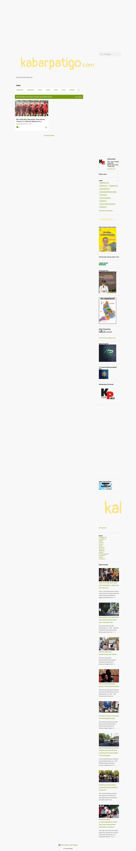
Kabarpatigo (111, 159)
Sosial (63, 90)
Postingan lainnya (49, 135)
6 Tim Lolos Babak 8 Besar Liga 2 (107, 204)
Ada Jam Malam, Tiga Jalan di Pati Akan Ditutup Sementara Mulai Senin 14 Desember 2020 (109, 620)
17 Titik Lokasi (103, 194)
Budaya (101, 552)
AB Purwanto (103, 207)
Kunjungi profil (111, 169)
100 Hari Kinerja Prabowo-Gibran (108, 192)
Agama (56, 90)
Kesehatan (102, 555)
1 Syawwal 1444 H (113, 185)
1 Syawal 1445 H (103, 185)
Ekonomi (71, 90)
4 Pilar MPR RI (103, 201)
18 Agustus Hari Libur (105, 198)
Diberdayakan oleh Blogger (68, 845)
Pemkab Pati (20, 90)
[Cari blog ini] (112, 54)
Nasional (101, 549)
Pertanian (102, 559)
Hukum (48, 90)
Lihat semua (78, 97)
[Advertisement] (52, 12)
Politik (40, 90)
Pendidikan (30, 90)
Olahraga (102, 550)
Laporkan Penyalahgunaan (107, 338)
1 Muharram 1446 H (104, 182)
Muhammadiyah (104, 554)
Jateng (101, 557)
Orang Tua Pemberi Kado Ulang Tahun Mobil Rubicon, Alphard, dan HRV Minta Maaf (109, 585)
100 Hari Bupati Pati (104, 188)
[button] (46, 127)
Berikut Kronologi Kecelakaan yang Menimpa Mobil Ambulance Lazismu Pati (108, 787)
